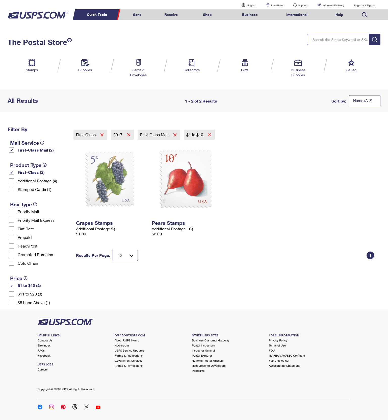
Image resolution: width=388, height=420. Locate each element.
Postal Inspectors (203, 345)
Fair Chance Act (279, 360)
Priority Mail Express (36, 220)
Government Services (128, 360)
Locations (277, 5)
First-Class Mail (155, 134)
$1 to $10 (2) (29, 285)
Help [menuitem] (339, 14)
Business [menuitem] (250, 14)
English (246, 5)
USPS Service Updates (129, 350)
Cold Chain (28, 263)
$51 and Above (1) (34, 302)
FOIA (272, 350)
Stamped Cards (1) (34, 189)
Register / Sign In (364, 5)
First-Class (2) (31, 172)
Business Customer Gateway (210, 340)
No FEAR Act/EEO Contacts (287, 355)
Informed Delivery (333, 5)
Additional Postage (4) (37, 180)
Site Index (44, 345)
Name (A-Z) (363, 100)
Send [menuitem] (137, 14)
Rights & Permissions (129, 365)
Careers (43, 369)
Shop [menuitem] (207, 14)
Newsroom (122, 345)
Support (303, 5)
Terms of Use (277, 345)
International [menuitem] (296, 14)
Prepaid (25, 237)
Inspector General (203, 350)
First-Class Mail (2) (36, 149)
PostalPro (198, 370)
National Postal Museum (208, 360)
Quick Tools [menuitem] (97, 14)
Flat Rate (26, 228)
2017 (118, 134)
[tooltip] (42, 143)
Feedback (44, 355)
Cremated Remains (35, 254)
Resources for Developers (209, 365)
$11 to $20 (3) (30, 293)
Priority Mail (28, 211)
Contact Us (45, 340)
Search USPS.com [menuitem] (364, 14)
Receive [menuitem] (171, 14)
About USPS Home (127, 340)
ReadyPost (27, 245)
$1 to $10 (195, 134)
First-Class (86, 134)
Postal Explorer (202, 355)
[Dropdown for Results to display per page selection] (125, 255)
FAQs (41, 350)
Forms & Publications (129, 355)
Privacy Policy (278, 340)
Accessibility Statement (284, 365)
